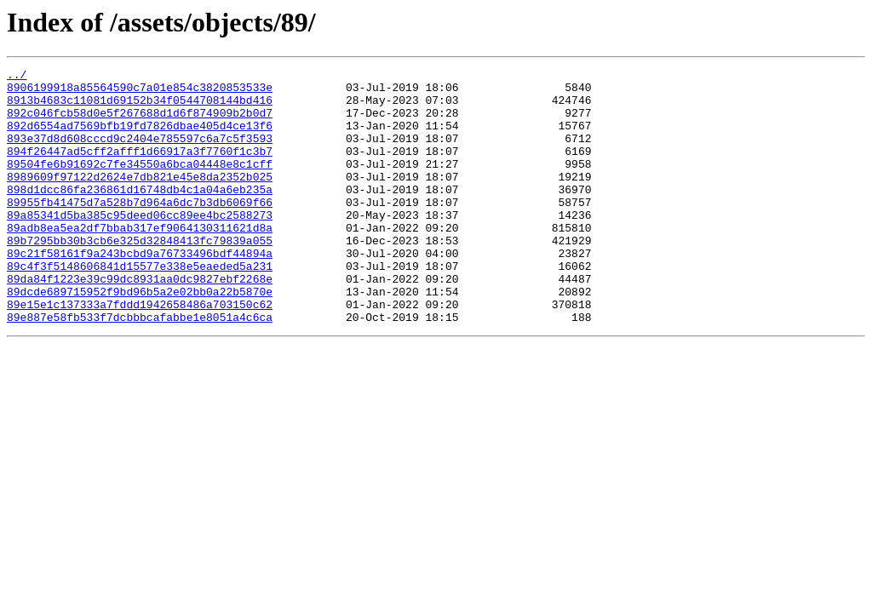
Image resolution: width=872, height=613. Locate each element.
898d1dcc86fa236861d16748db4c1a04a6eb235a (139, 214)
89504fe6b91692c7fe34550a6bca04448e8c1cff (139, 184)
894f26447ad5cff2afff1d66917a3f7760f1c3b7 (139, 168)
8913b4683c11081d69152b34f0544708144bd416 (139, 107)
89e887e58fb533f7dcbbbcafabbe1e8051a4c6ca (139, 367)
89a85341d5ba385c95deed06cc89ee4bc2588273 (139, 245)
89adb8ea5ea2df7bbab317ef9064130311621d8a (139, 260)
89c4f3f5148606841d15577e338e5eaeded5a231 (139, 306)
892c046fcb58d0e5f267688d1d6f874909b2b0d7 (139, 122)
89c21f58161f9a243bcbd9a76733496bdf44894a (139, 291)
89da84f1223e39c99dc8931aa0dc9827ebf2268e (139, 321)
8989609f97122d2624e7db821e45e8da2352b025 (139, 199)
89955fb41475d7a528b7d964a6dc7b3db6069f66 (139, 230)
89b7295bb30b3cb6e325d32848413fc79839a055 (139, 276)
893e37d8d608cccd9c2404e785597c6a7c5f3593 (139, 153)
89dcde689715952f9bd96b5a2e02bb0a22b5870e (139, 337)
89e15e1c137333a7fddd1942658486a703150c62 (139, 352)
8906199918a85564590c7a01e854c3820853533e (139, 92)
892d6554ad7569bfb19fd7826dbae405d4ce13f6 (139, 138)
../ (16, 76)
